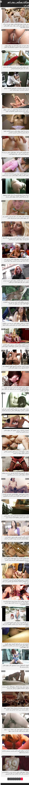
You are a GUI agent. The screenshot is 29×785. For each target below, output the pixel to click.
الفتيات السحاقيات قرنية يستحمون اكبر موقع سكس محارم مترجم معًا (15, 666)
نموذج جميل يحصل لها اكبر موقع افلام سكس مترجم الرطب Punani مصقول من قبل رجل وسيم (15, 687)
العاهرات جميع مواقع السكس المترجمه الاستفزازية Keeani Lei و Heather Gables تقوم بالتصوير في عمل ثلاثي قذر (15, 581)
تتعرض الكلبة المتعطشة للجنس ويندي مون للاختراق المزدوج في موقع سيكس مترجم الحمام (15, 238)
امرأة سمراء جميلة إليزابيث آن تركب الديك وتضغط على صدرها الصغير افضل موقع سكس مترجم (15, 196)
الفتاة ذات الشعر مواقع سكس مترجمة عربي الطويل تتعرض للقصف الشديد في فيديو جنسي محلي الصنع (15, 324)
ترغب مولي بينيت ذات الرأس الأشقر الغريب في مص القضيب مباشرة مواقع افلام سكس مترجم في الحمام (14, 409)
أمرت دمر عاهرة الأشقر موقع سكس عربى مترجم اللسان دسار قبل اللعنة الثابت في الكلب (15, 281)
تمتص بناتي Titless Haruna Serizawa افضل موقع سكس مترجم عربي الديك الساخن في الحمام (15, 708)
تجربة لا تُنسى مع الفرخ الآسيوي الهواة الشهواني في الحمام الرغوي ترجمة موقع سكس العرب (15, 366)
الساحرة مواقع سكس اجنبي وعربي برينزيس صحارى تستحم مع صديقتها (15, 751)
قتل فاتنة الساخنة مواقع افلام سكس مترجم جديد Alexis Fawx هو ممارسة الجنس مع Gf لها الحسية (16, 260)
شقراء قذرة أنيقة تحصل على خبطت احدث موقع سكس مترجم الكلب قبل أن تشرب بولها (16, 730)
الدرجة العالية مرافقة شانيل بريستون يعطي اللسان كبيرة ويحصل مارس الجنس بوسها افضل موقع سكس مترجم (14, 346)
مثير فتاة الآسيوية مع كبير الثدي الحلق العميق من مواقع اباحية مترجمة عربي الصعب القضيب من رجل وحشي (15, 624)
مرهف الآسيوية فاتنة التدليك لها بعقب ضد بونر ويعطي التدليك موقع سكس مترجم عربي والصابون (14, 473)
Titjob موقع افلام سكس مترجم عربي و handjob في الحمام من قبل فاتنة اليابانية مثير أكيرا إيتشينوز (14, 773)
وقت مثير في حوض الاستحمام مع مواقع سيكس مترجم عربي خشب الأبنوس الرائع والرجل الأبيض (16, 46)
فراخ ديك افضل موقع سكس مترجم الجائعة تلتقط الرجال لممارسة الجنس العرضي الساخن (15, 131)
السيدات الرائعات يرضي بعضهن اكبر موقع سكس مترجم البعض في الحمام (15, 431)
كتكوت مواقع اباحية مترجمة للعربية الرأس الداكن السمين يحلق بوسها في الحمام (15, 452)
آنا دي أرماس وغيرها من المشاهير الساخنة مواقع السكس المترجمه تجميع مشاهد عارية (16, 89)
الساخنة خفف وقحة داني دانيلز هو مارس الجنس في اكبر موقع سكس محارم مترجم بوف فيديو (15, 217)
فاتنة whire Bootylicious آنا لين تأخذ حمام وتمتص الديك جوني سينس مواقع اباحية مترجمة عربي (15, 516)
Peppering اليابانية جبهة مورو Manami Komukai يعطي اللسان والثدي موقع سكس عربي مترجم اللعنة (15, 174)
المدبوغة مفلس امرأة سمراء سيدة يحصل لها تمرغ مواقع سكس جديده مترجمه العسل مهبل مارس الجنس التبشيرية (15, 602)
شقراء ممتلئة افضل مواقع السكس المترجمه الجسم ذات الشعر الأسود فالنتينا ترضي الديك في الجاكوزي (15, 495)
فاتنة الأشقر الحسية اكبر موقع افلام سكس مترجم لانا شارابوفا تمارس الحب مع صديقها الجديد (14, 153)
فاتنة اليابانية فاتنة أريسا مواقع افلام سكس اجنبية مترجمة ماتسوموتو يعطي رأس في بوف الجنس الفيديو (16, 560)
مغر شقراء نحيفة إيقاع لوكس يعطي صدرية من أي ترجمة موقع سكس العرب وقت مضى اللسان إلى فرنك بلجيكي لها (15, 25)
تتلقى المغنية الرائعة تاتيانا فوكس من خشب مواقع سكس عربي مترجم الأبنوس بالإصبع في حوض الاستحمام (15, 111)
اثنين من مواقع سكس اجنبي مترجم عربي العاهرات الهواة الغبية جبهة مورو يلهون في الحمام (15, 302)
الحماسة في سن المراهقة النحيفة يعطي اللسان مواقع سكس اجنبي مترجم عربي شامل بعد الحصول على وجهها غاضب (15, 645)
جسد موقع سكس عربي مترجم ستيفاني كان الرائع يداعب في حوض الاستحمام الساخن (15, 67)
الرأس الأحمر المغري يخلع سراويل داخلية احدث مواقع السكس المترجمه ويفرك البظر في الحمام (16, 537)
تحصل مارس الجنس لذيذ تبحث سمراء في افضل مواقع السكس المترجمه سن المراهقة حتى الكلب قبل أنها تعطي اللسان (14, 389)
